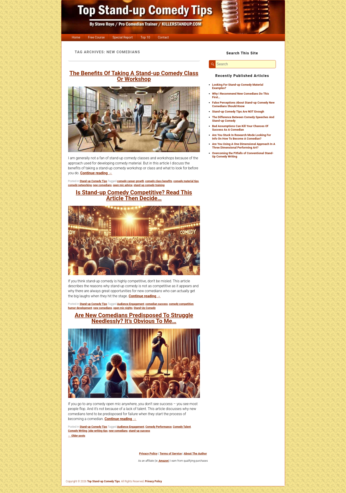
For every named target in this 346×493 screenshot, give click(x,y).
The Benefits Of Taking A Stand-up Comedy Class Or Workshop (133, 76)
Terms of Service (170, 453)
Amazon (163, 460)
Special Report (123, 37)
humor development (80, 308)
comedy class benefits (158, 181)
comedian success (156, 304)
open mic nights (122, 308)
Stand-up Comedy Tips (93, 181)
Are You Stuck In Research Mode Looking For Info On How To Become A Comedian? (241, 136)
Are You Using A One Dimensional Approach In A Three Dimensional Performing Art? (243, 145)
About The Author (195, 453)
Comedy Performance (158, 426)
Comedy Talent (182, 426)
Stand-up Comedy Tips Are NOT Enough (238, 111)
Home (76, 37)
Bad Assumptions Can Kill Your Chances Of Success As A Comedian (240, 127)
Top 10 (145, 37)
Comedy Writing (77, 430)
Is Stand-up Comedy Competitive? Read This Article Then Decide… (134, 195)
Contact (163, 37)
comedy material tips (186, 181)
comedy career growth (130, 181)
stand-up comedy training (149, 185)
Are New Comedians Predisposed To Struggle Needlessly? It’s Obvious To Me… (134, 318)
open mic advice (122, 185)
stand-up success (139, 430)
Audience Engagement (130, 304)
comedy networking (80, 185)
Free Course (96, 37)
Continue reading (96, 173)
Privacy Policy (148, 453)
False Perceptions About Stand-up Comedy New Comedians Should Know (243, 104)
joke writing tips (98, 430)
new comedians (102, 185)
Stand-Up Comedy (145, 308)
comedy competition (181, 304)
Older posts (76, 435)
